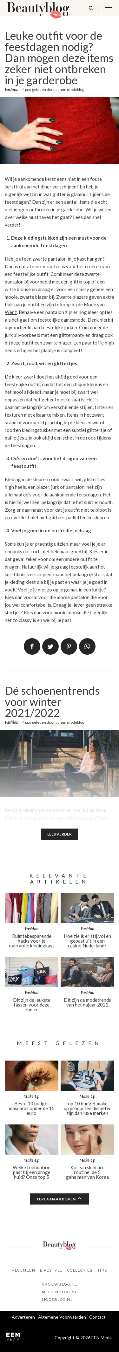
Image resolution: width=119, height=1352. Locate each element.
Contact (97, 1317)
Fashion (11, 89)
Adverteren (23, 1317)
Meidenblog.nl (59, 1292)
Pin (69, 646)
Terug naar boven (56, 1199)
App (87, 646)
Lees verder (59, 834)
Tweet (50, 646)
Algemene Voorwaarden (62, 1317)
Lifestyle (51, 1270)
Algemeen (23, 1270)
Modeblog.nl (57, 1299)
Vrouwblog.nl (59, 1284)
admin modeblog (70, 89)
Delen (32, 646)
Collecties (80, 1270)
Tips (102, 1270)
